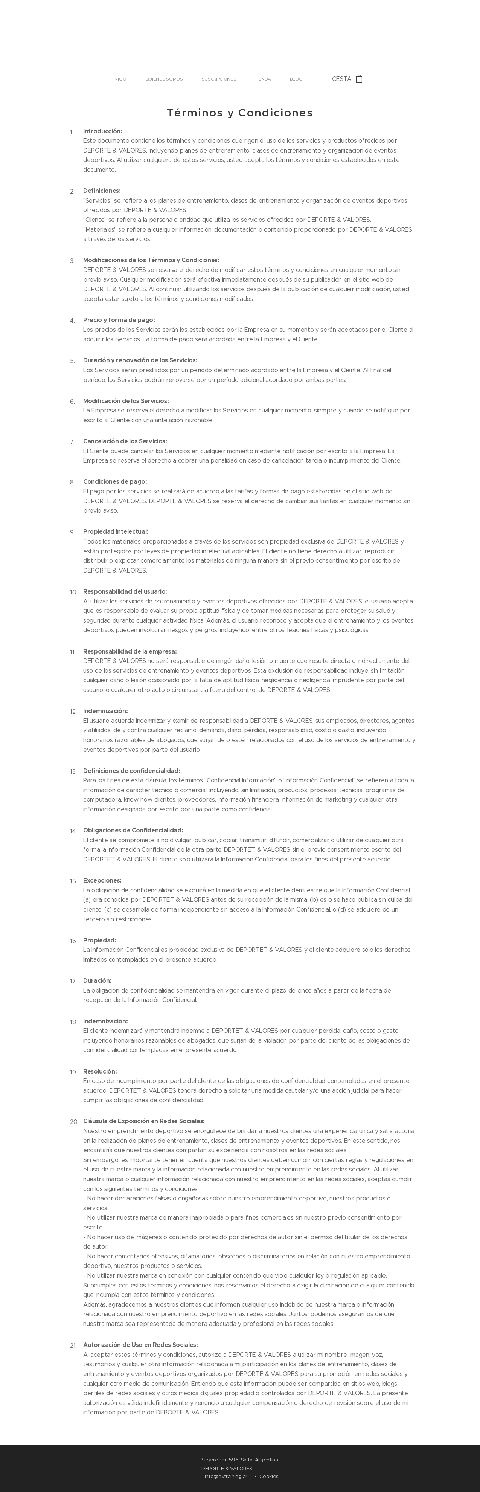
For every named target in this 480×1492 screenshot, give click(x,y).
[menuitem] (175, 79)
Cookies (269, 1476)
